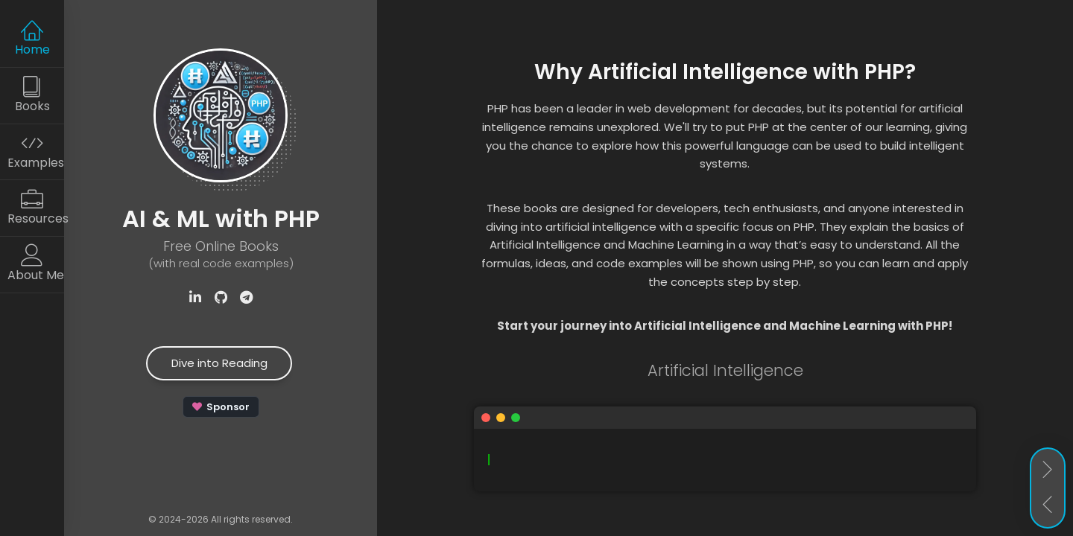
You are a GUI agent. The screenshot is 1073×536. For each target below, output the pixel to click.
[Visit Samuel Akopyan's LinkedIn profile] (195, 298)
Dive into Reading (219, 363)
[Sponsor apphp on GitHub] (221, 407)
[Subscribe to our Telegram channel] (246, 298)
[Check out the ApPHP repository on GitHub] (220, 298)
